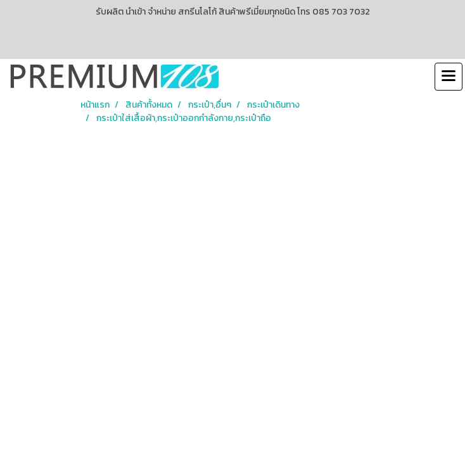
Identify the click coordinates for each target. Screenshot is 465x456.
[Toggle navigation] (448, 77)
